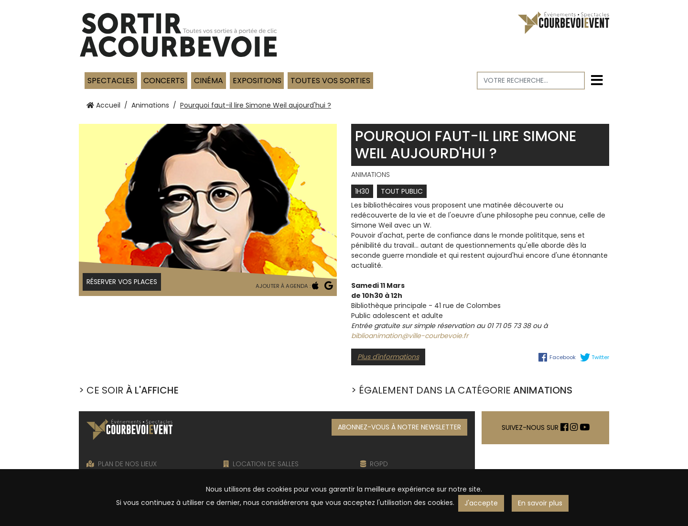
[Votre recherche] (531, 80)
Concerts (163, 80)
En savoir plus (540, 503)
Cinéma (208, 80)
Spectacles (110, 80)
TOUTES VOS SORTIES (330, 80)
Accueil (103, 105)
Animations (150, 105)
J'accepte (481, 503)
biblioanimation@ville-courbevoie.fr (409, 335)
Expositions (257, 80)
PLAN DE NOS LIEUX (121, 464)
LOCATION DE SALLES (261, 464)
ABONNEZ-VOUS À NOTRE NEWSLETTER (399, 427)
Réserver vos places (121, 281)
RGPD (374, 464)
